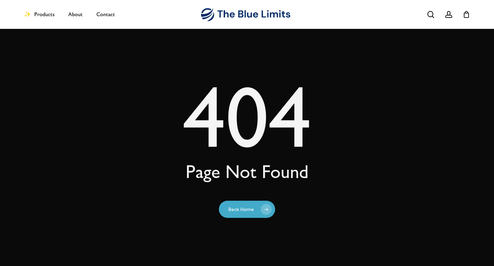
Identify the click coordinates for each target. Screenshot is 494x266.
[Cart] (466, 14)
